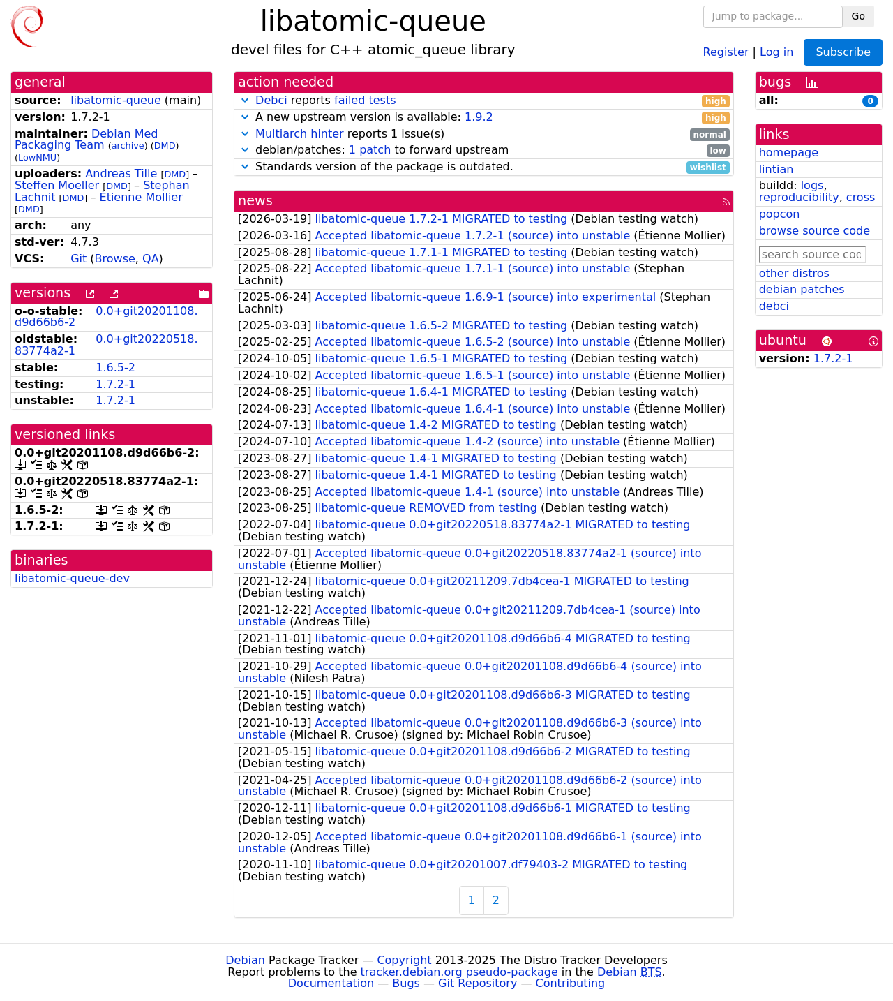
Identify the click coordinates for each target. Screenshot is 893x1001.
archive (128, 145)
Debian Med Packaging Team (86, 139)
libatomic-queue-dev (72, 578)
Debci (271, 100)
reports (484, 101)
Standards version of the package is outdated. (484, 167)
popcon (779, 214)
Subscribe (843, 52)
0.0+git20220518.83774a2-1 (106, 344)
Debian (245, 960)
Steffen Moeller (57, 185)
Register (726, 51)
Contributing (571, 983)
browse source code (814, 230)
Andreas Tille (121, 173)
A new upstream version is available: (484, 118)
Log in (776, 51)
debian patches (802, 289)
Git (78, 258)
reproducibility (799, 197)
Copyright (404, 960)
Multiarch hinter (299, 133)
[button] (244, 100)
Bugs (406, 983)
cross (860, 197)
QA (150, 258)
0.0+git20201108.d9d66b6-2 (106, 316)
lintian (776, 169)
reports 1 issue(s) (484, 134)
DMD (165, 145)
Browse (115, 258)
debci (774, 306)
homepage (788, 152)
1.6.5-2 (115, 367)
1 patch (370, 149)
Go (858, 16)
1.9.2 (479, 117)
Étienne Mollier (141, 197)
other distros (794, 273)
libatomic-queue (115, 100)
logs (812, 185)
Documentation (331, 983)
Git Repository (477, 983)
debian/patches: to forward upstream (484, 150)
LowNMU (37, 157)
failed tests (365, 100)
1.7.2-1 (115, 384)
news (255, 201)
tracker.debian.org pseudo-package (459, 972)
